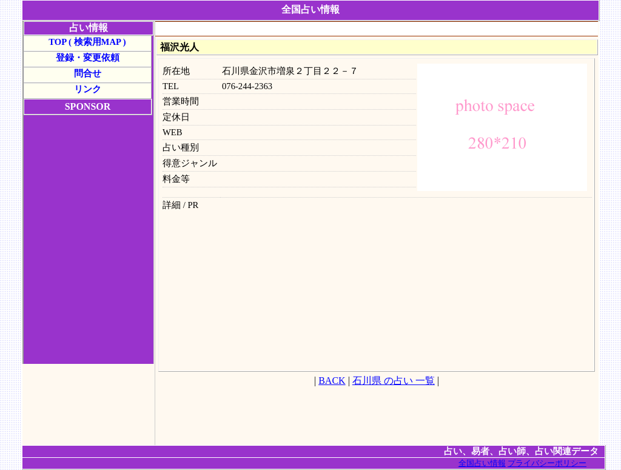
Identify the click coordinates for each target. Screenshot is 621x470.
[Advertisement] (377, 29)
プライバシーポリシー (547, 463)
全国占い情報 (482, 463)
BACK (331, 380)
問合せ (87, 73)
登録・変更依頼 (87, 57)
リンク (87, 89)
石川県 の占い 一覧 (393, 380)
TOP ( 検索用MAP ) (87, 42)
